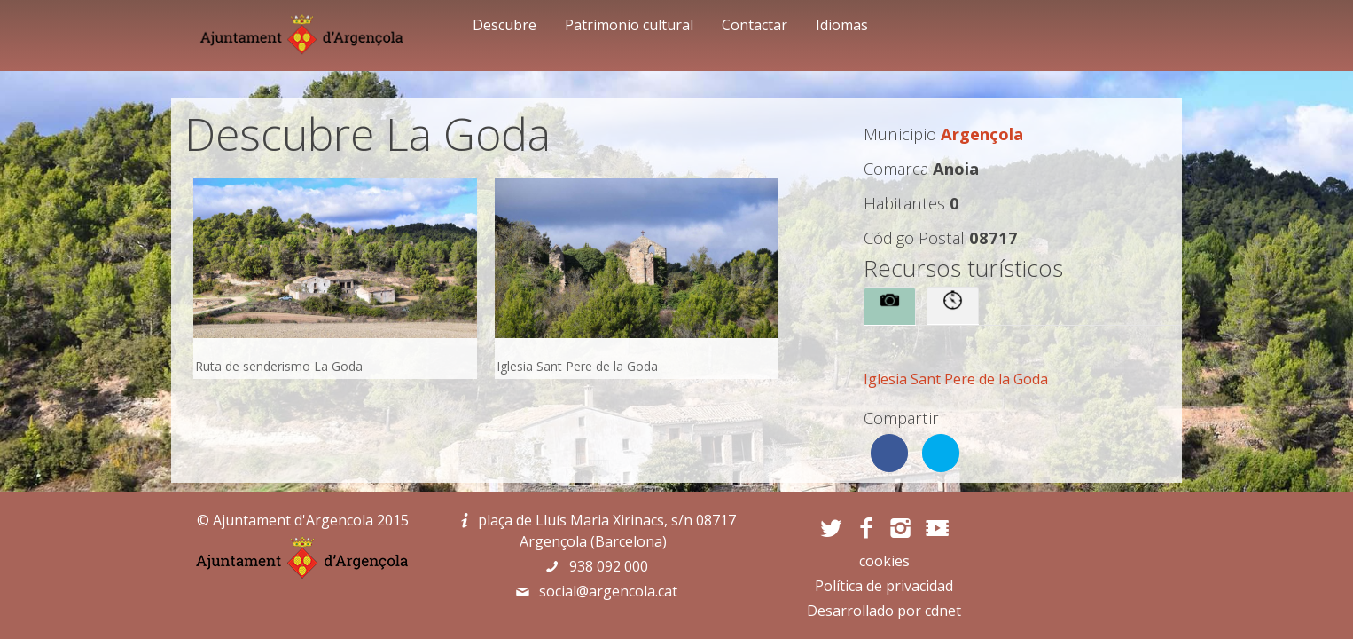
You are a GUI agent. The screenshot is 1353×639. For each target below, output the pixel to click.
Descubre (504, 25)
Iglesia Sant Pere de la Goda (956, 379)
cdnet (943, 610)
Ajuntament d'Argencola (293, 520)
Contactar (754, 25)
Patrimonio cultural (629, 25)
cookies (884, 561)
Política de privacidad (884, 586)
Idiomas (842, 25)
